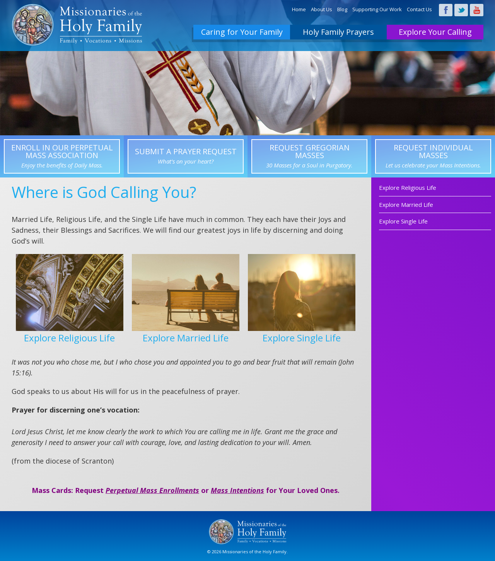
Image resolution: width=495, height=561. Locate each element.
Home (299, 9)
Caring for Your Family (242, 32)
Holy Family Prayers (338, 32)
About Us (321, 9)
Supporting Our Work (377, 9)
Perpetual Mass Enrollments (152, 490)
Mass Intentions (237, 490)
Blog (342, 9)
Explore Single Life (403, 221)
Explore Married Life (406, 204)
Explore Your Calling (435, 32)
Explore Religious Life (407, 187)
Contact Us (419, 9)
